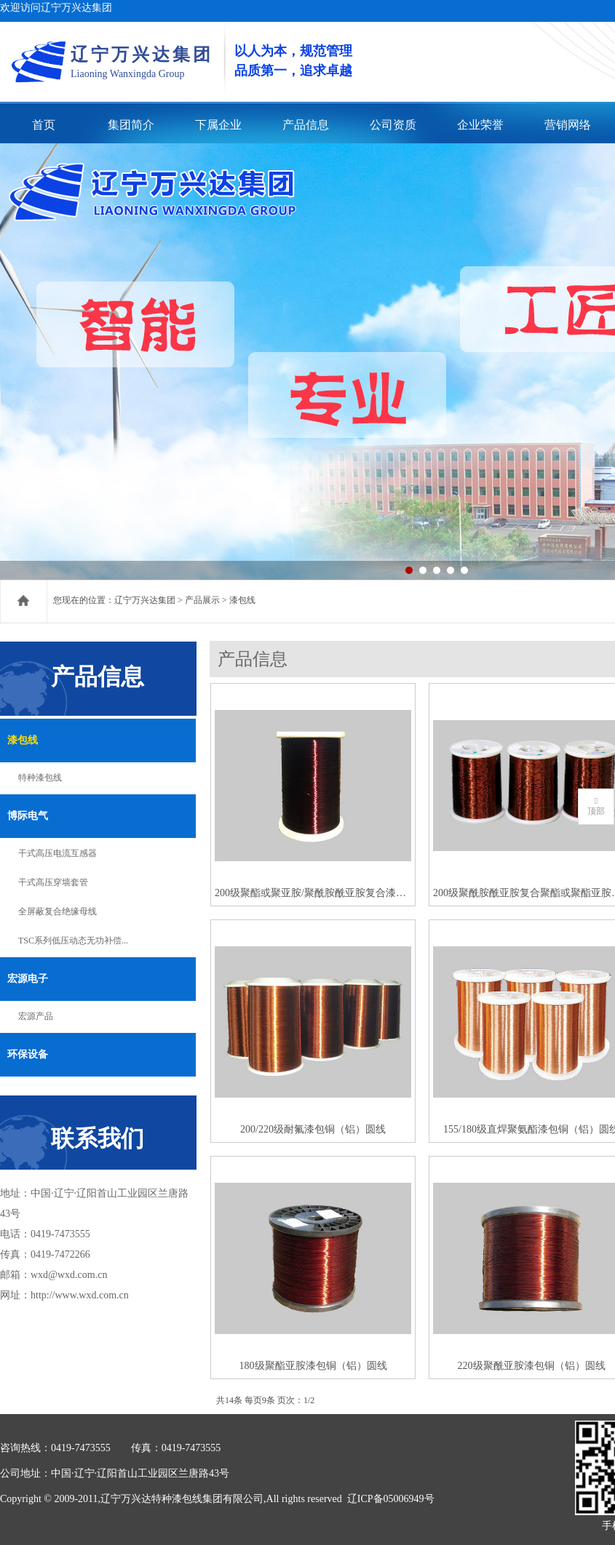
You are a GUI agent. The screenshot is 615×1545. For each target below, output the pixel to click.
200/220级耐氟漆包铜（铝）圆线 (313, 1129)
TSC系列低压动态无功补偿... (73, 940)
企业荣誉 (480, 125)
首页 (43, 125)
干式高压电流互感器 (57, 853)
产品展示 (202, 600)
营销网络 (567, 125)
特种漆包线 (40, 777)
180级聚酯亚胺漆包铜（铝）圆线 (313, 1365)
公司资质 (393, 125)
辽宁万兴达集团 (144, 600)
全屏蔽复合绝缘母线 (57, 911)
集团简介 (131, 125)
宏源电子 (27, 978)
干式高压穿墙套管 (53, 882)
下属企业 (218, 125)
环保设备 (27, 1054)
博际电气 (27, 815)
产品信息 (305, 125)
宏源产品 (35, 1016)
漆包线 (22, 740)
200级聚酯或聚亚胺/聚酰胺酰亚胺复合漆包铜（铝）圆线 (313, 892)
